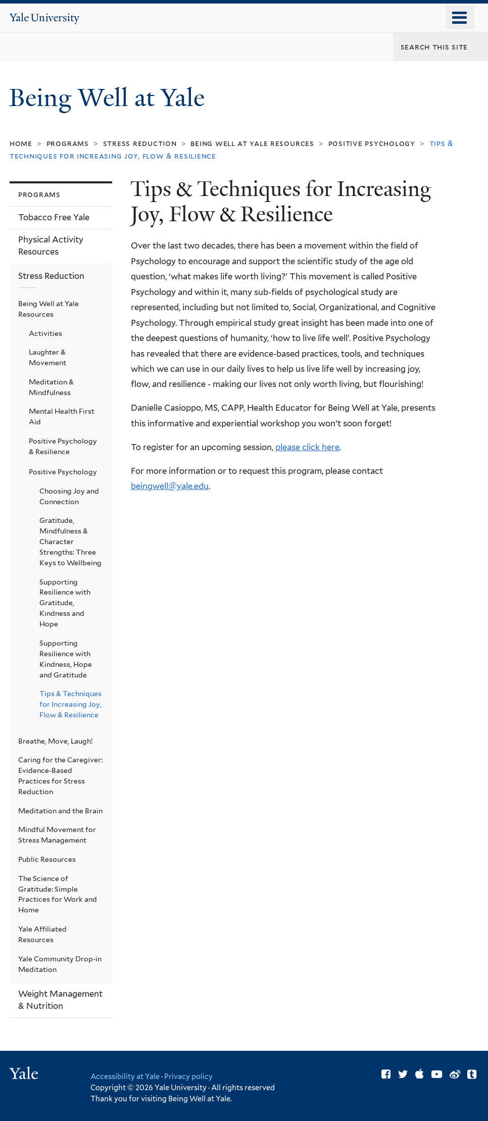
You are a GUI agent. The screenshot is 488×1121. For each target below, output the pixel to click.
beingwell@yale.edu (170, 486)
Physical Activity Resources (50, 245)
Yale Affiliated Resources (42, 934)
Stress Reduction (140, 143)
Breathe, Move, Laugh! (55, 741)
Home (21, 143)
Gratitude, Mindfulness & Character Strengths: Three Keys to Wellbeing (70, 541)
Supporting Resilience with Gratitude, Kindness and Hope (64, 603)
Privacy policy (188, 1076)
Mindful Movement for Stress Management (57, 834)
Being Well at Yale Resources (252, 143)
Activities (45, 333)
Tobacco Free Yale (53, 217)
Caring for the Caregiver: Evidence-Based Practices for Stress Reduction (60, 776)
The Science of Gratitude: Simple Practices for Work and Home (57, 894)
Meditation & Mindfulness (51, 387)
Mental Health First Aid (61, 416)
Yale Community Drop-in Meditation (60, 964)
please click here (307, 447)
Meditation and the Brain (60, 811)
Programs (67, 143)
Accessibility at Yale (125, 1076)
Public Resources (47, 859)
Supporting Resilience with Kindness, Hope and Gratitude (65, 659)
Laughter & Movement (47, 357)
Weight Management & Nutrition (60, 1000)
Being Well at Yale (110, 97)
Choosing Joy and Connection (69, 496)
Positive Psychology (371, 143)
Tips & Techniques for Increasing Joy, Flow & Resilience (70, 704)
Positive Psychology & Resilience (63, 446)
